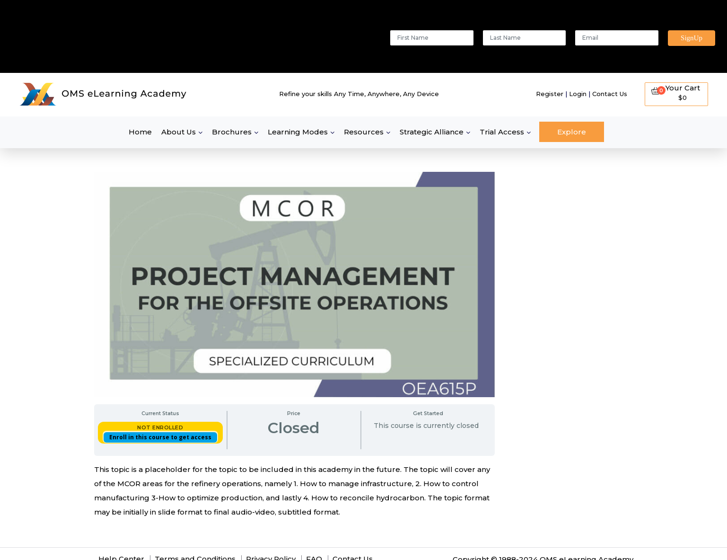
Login (578, 94)
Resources (364, 131)
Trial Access (502, 131)
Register (549, 94)
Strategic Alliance (432, 131)
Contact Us (609, 94)
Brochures (232, 131)
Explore (571, 131)
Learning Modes (298, 131)
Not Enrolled (160, 427)
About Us (178, 131)
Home (140, 131)
